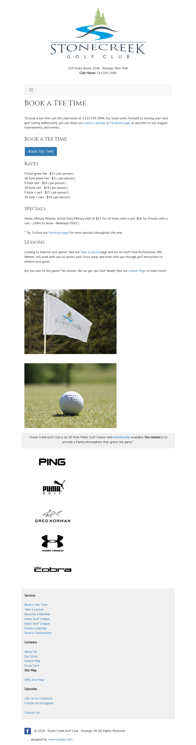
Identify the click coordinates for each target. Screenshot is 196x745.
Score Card (31, 665)
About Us (30, 651)
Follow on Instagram (39, 703)
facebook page (120, 123)
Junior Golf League (37, 619)
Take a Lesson (90, 252)
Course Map (32, 661)
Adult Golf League (37, 623)
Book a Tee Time (36, 605)
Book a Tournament (38, 633)
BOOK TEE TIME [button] (41, 151)
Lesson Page (137, 271)
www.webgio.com (60, 739)
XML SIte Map (34, 680)
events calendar (94, 123)
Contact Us (32, 712)
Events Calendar (35, 628)
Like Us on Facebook (38, 698)
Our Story (30, 656)
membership (121, 437)
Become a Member (37, 614)
